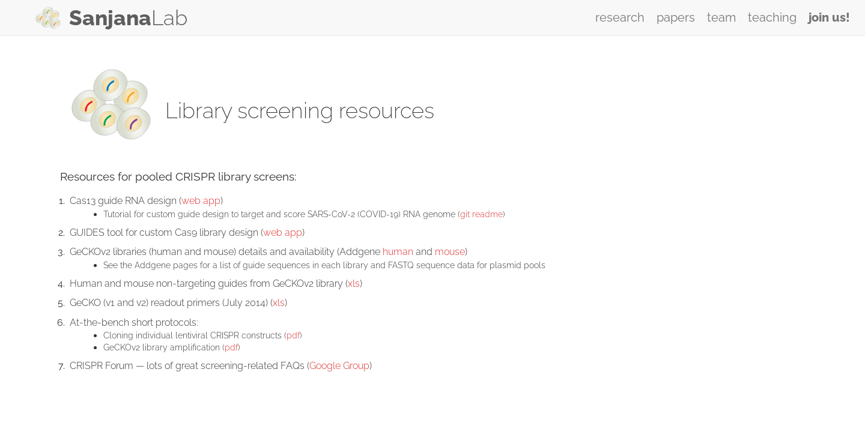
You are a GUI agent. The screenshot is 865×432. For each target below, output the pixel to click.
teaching (772, 17)
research (620, 17)
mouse (450, 251)
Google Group (339, 365)
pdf (293, 335)
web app (200, 200)
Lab (128, 17)
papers (676, 17)
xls (354, 283)
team (721, 17)
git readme (481, 214)
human (398, 251)
